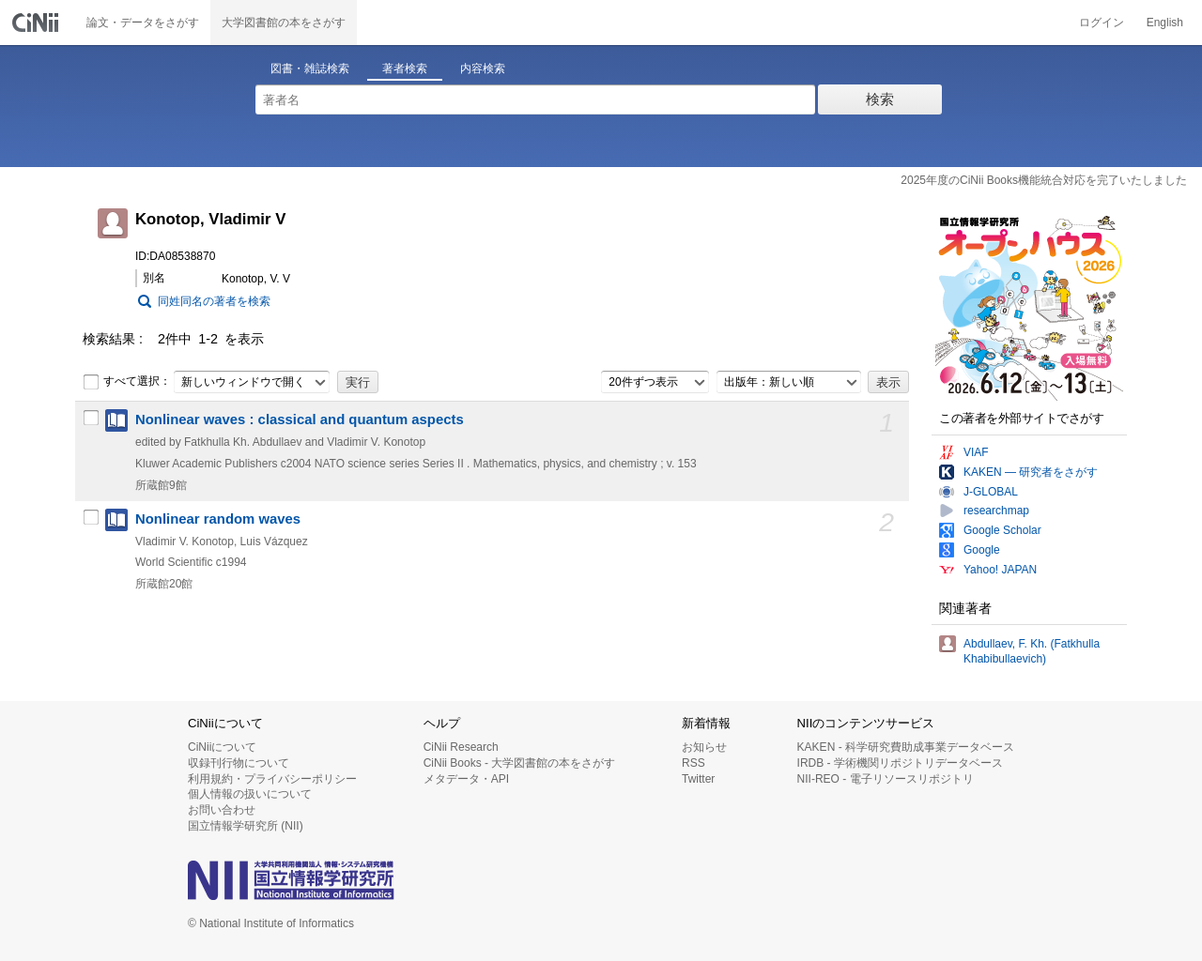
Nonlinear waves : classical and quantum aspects (299, 419)
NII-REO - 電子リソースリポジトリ (885, 779)
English (1165, 22)
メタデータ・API (466, 779)
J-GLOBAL (990, 491)
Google (981, 550)
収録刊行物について (238, 763)
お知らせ (704, 747)
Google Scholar (1002, 530)
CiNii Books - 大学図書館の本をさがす (520, 763)
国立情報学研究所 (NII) (245, 825)
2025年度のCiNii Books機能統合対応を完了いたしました (1044, 180)
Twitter (698, 779)
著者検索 (404, 68)
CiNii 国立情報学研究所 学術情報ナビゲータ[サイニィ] (37, 22)
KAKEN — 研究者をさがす (1030, 472)
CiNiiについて (222, 747)
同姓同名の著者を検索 (214, 301)
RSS (693, 763)
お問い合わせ (221, 809)
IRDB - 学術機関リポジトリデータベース (900, 763)
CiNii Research (461, 747)
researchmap (996, 510)
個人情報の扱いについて (250, 794)
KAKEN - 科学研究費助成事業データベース (905, 747)
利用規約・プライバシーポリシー (272, 779)
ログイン (1101, 22)
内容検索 (482, 68)
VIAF (976, 452)
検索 (880, 99)
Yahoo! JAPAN (1000, 569)
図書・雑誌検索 (309, 68)
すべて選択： (127, 382)
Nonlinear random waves (217, 518)
